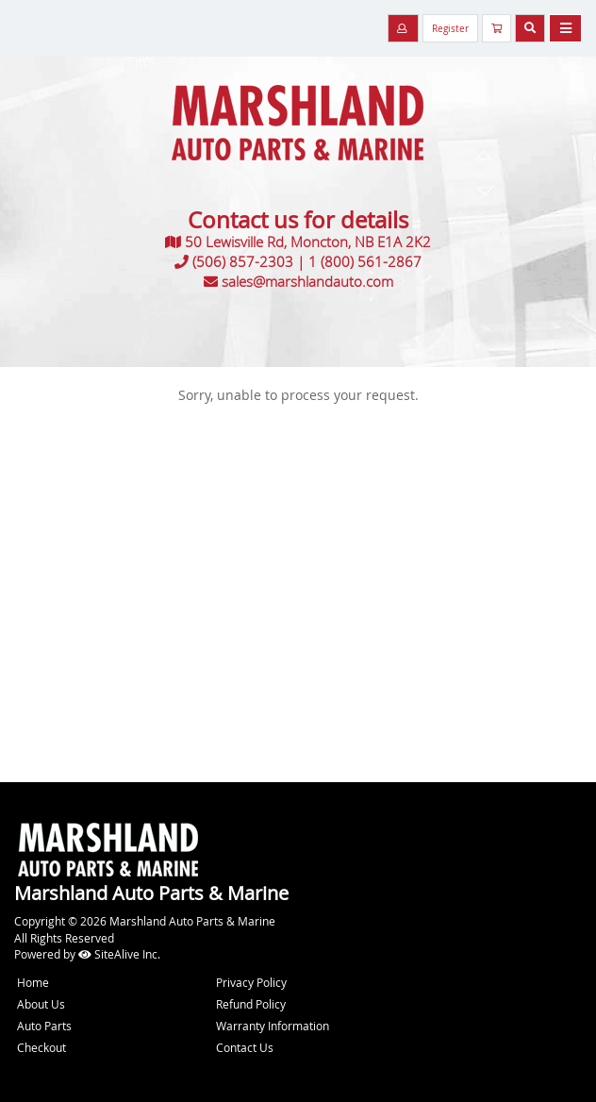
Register (450, 29)
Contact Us (244, 1047)
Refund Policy (251, 1003)
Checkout (41, 1047)
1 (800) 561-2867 (365, 261)
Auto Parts (44, 1025)
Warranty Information (272, 1025)
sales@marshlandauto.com (307, 281)
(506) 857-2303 (242, 261)
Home (33, 982)
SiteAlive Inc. (119, 953)
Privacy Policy (251, 982)
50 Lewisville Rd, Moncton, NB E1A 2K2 (308, 241)
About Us (41, 1003)
